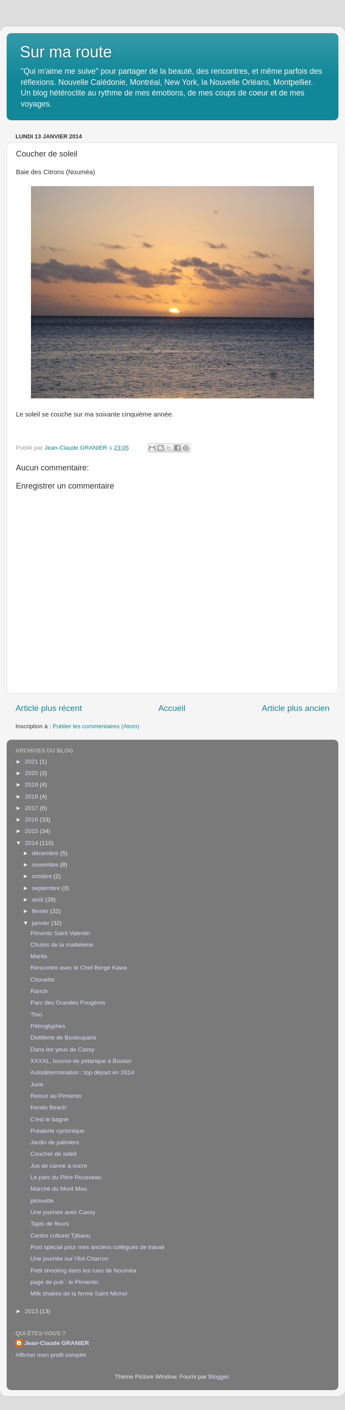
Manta (39, 956)
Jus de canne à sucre (59, 1165)
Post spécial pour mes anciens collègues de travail (97, 1247)
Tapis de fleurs (50, 1223)
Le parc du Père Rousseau (66, 1177)
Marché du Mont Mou (59, 1188)
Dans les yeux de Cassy (63, 1049)
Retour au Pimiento (56, 1096)
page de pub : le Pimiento (64, 1282)
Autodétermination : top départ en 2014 (82, 1072)
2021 (32, 761)
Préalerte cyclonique (57, 1130)
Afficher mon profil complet (50, 1355)
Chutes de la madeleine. (63, 944)
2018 (32, 796)
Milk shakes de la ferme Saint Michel (79, 1293)
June (37, 1084)
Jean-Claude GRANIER (56, 1343)
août (38, 899)
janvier (41, 923)
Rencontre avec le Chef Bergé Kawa (79, 967)
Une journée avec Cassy (63, 1212)
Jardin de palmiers (55, 1142)
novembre (46, 864)
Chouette (43, 979)
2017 (32, 808)
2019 (32, 784)
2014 (32, 843)
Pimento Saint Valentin (61, 933)
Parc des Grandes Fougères (68, 1002)
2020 (32, 773)
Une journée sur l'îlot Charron (69, 1258)
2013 (32, 1311)
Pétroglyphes (48, 1026)
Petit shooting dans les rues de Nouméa (83, 1270)
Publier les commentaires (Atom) (96, 726)
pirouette (42, 1200)
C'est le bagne (50, 1119)
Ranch (39, 991)
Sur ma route (66, 52)
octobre (43, 876)
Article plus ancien (296, 708)
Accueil (171, 708)
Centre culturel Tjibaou (61, 1235)
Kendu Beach (48, 1107)
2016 (32, 819)
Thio (36, 1014)
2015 (32, 831)
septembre (47, 888)
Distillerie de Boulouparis (63, 1037)
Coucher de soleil (54, 1153)
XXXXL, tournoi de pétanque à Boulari (81, 1061)
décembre (46, 853)
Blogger (218, 1376)
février (41, 911)
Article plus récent (48, 708)
